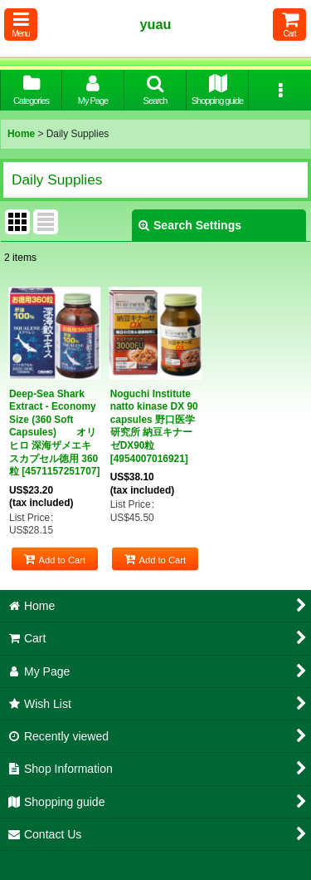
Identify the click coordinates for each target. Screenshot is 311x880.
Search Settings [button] (189, 225)
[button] (20, 24)
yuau (156, 24)
